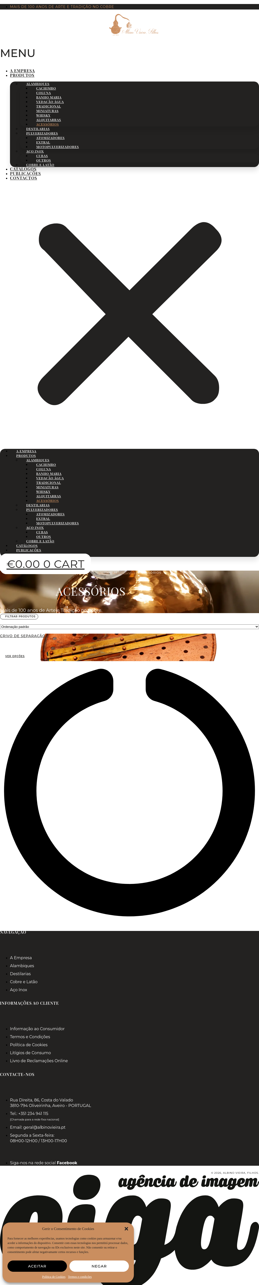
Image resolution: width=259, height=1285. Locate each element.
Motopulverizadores (57, 147)
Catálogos (23, 169)
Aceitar (37, 1266)
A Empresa (22, 70)
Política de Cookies (53, 1276)
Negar (99, 1266)
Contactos (23, 178)
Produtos (22, 75)
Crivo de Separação (22, 636)
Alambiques (124, 572)
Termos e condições (80, 1276)
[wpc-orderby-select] (129, 626)
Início (103, 572)
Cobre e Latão (40, 165)
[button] (126, 1228)
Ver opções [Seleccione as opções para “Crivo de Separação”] (15, 656)
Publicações (25, 173)
